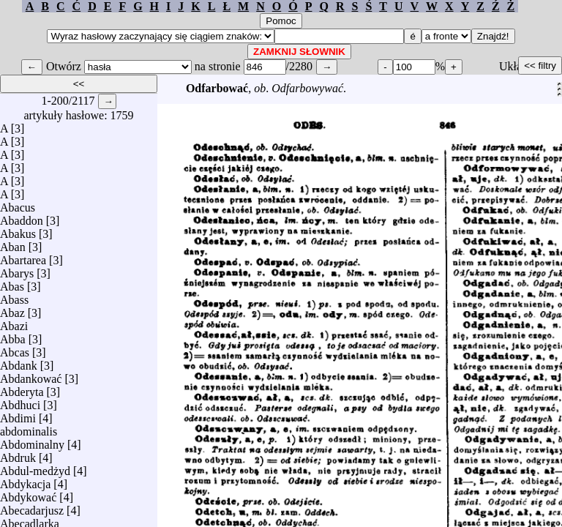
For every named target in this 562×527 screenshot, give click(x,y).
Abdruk (18, 454)
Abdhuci (20, 401)
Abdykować (28, 493)
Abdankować (30, 375)
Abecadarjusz (32, 507)
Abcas (14, 349)
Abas (12, 283)
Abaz (12, 309)
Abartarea (23, 256)
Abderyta (22, 388)
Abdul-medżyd (35, 467)
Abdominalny (32, 441)
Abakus (18, 230)
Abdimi (18, 414)
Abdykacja (25, 480)
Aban (13, 243)
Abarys (17, 270)
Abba (13, 335)
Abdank (18, 362)
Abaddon (21, 217)
